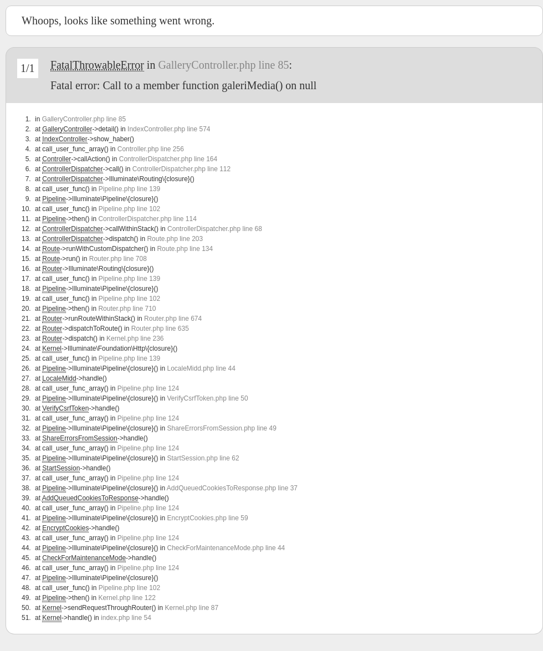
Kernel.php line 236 (134, 338)
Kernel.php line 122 (126, 598)
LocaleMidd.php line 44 (201, 368)
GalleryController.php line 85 (223, 65)
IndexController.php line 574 (168, 129)
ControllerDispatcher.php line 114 (147, 219)
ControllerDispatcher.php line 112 (181, 169)
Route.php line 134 (185, 249)
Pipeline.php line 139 (129, 189)
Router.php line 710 (127, 308)
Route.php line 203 (175, 239)
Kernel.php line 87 (191, 608)
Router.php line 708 (118, 259)
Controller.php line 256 (150, 149)
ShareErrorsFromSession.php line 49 (221, 428)
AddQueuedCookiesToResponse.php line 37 (232, 488)
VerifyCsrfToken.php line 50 (207, 398)
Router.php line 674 (173, 318)
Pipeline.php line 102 (129, 209)
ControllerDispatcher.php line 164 (168, 159)
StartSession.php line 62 (203, 458)
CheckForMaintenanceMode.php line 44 (226, 548)
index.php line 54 (126, 618)
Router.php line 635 (160, 328)
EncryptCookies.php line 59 (207, 518)
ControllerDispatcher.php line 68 (214, 229)
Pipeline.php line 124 (148, 388)
